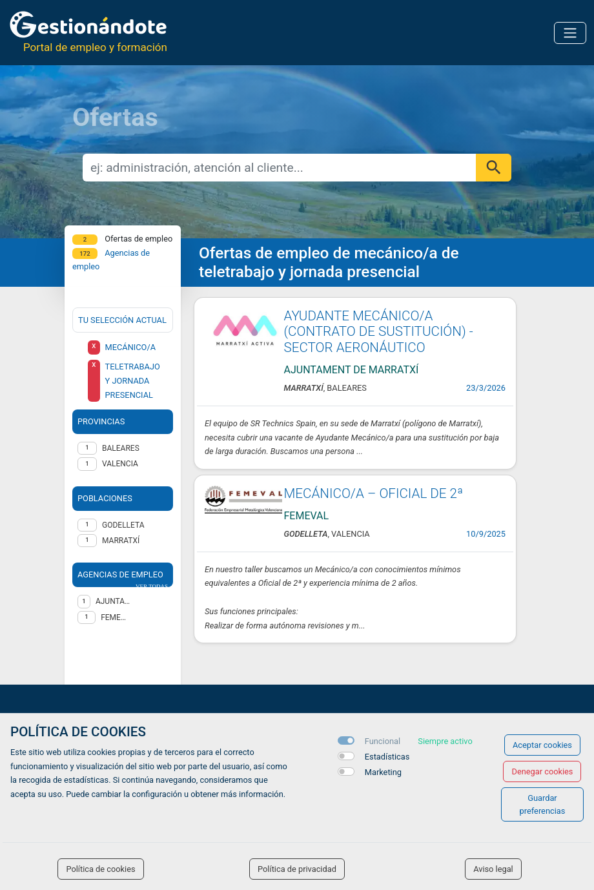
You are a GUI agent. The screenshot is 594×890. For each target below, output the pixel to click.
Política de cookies (100, 869)
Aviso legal (493, 869)
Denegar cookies (542, 771)
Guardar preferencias (543, 804)
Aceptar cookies (542, 745)
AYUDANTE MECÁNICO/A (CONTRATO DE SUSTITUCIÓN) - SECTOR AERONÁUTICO (378, 332)
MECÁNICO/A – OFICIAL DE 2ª (374, 493)
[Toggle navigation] (570, 33)
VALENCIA (120, 463)
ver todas (152, 586)
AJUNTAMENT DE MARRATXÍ (113, 601)
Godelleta (123, 525)
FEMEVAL (115, 617)
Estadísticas (387, 756)
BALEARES (120, 448)
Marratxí (120, 540)
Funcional (382, 741)
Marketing (383, 772)
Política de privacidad (297, 869)
